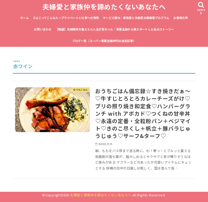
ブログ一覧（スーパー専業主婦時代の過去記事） (104, 41)
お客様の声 (180, 18)
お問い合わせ (42, 29)
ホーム (24, 18)
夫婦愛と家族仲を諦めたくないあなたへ (103, 6)
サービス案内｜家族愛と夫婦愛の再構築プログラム (136, 18)
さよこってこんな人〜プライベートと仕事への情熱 (66, 18)
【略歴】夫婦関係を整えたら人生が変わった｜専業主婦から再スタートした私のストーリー (114, 29)
